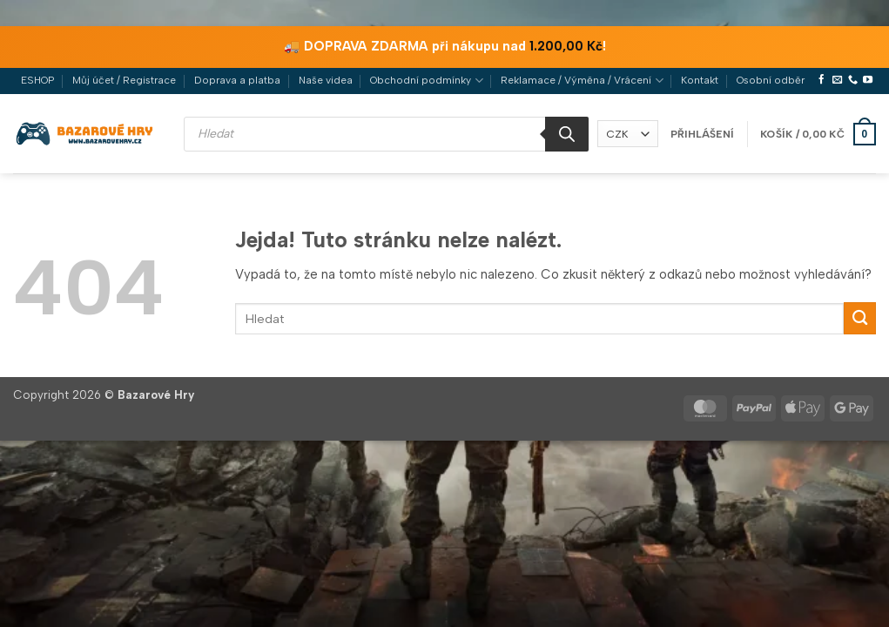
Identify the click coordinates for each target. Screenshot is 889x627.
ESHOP (37, 80)
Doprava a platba (237, 80)
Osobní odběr (771, 80)
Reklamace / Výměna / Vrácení (582, 80)
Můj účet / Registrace (124, 80)
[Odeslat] (860, 318)
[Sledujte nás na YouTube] (867, 80)
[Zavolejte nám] (853, 80)
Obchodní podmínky (426, 80)
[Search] (567, 134)
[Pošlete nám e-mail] (837, 80)
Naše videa (326, 80)
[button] (702, 134)
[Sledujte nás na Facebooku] (821, 80)
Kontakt (699, 80)
